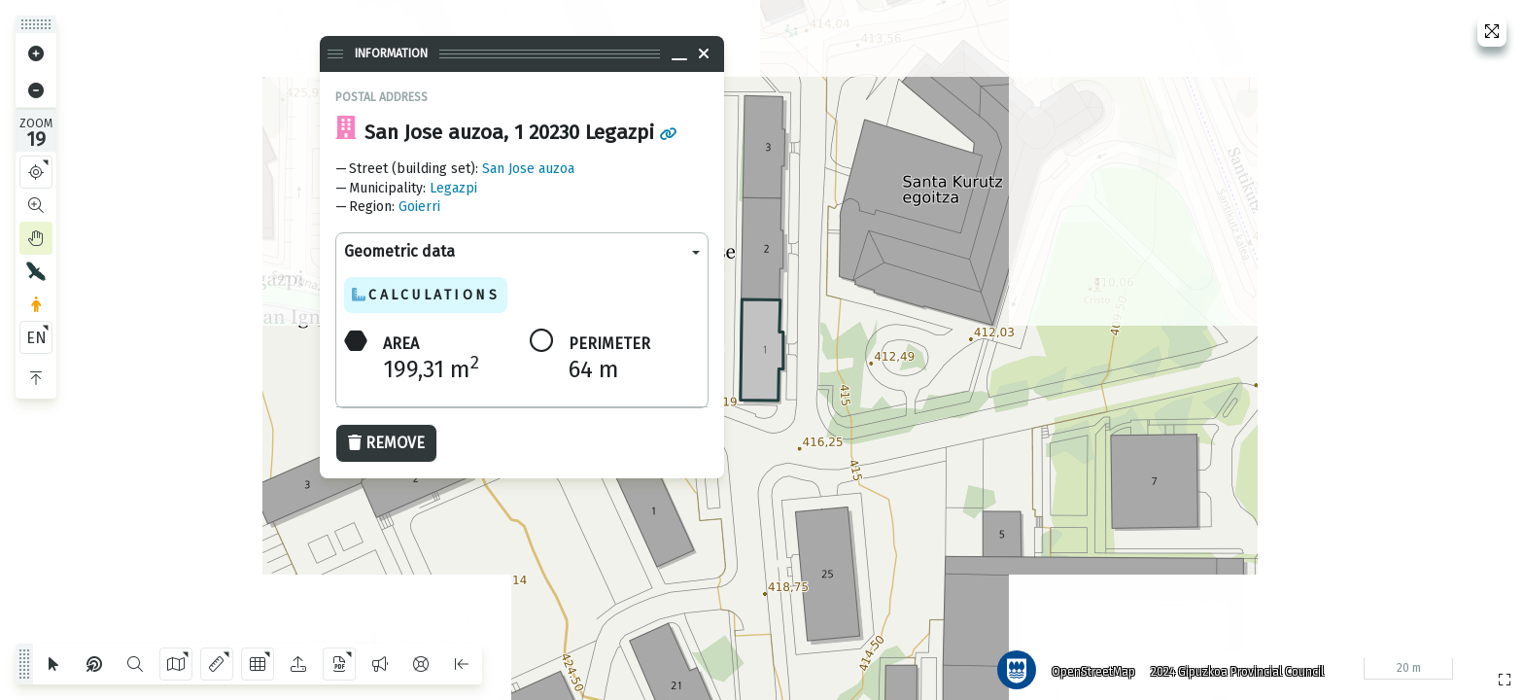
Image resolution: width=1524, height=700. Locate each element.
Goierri (419, 206)
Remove (386, 443)
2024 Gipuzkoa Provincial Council (1231, 666)
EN (36, 338)
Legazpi (453, 188)
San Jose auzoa (528, 168)
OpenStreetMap (1087, 666)
